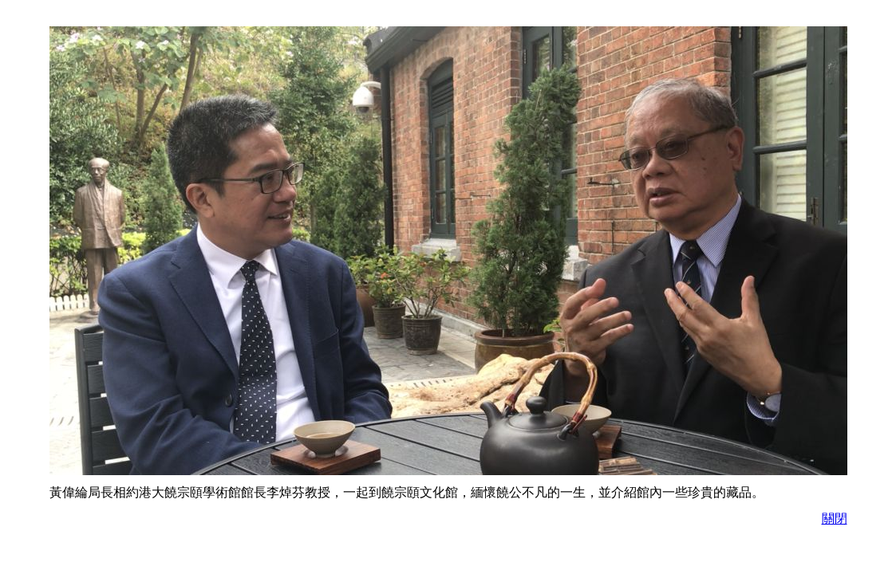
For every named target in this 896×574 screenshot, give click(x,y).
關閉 (834, 518)
